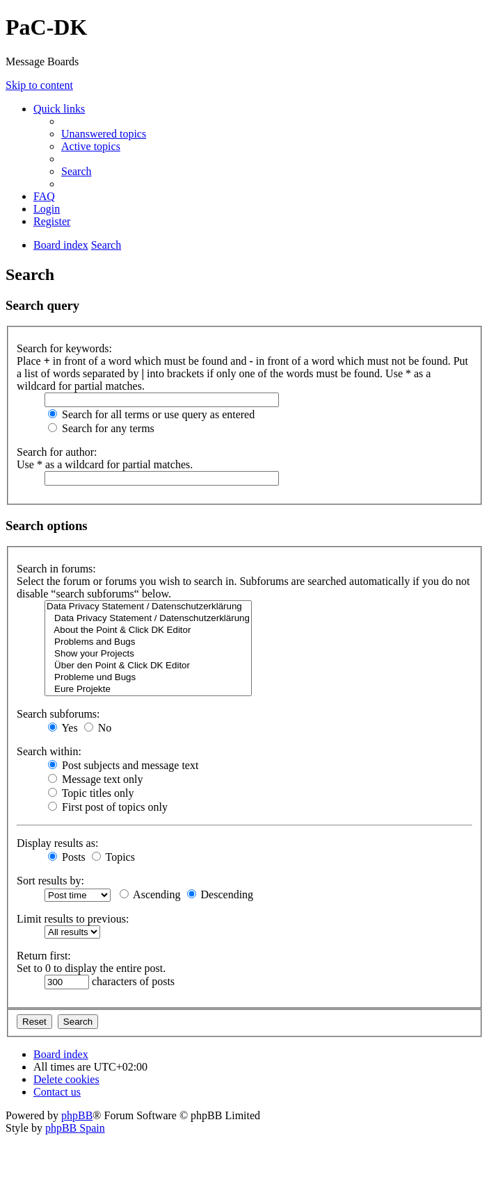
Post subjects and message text (123, 765)
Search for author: (57, 452)
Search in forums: (56, 569)
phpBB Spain (75, 1128)
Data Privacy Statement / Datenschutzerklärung (148, 607)
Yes (63, 728)
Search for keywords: (64, 348)
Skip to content (39, 85)
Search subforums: (58, 714)
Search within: (49, 751)
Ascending (150, 894)
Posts (67, 857)
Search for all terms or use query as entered (151, 414)
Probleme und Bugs (148, 678)
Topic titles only (91, 793)
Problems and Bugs (148, 642)
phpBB (77, 1115)
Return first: (44, 956)
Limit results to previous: (73, 919)
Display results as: (57, 843)
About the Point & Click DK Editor (148, 630)
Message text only (95, 779)
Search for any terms (101, 428)
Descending (220, 894)
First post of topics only (108, 807)
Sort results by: (50, 880)
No (98, 728)
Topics (113, 857)
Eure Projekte (148, 689)
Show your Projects (148, 654)
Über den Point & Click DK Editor (148, 666)
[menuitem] (103, 134)
